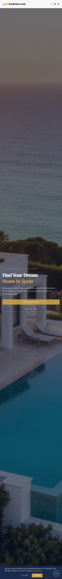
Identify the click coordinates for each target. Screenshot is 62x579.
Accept (37, 575)
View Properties (31, 302)
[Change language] (55, 4)
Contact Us (31, 309)
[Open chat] (56, 573)
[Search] (52, 4)
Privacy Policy (37, 571)
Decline (25, 575)
